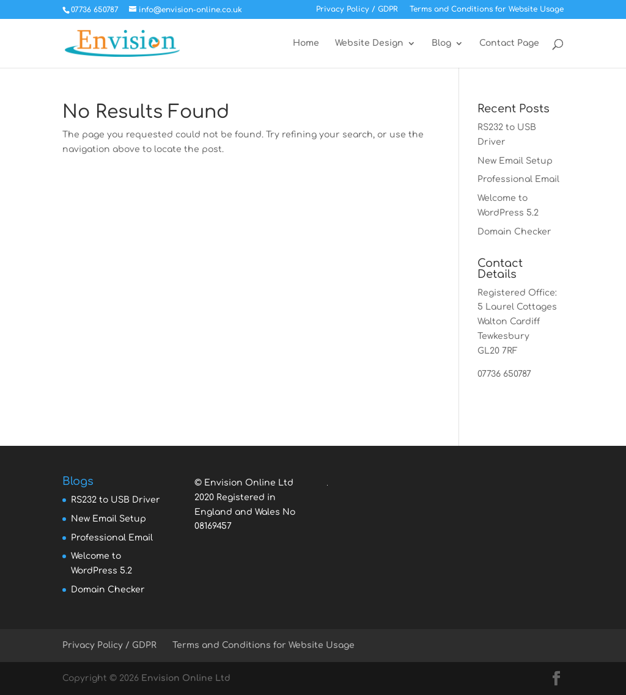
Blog (441, 43)
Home (306, 43)
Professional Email (518, 179)
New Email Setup (515, 161)
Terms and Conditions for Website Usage (487, 9)
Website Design (369, 43)
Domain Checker (514, 231)
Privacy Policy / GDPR (357, 9)
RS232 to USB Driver (115, 499)
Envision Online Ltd (185, 678)
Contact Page (509, 43)
